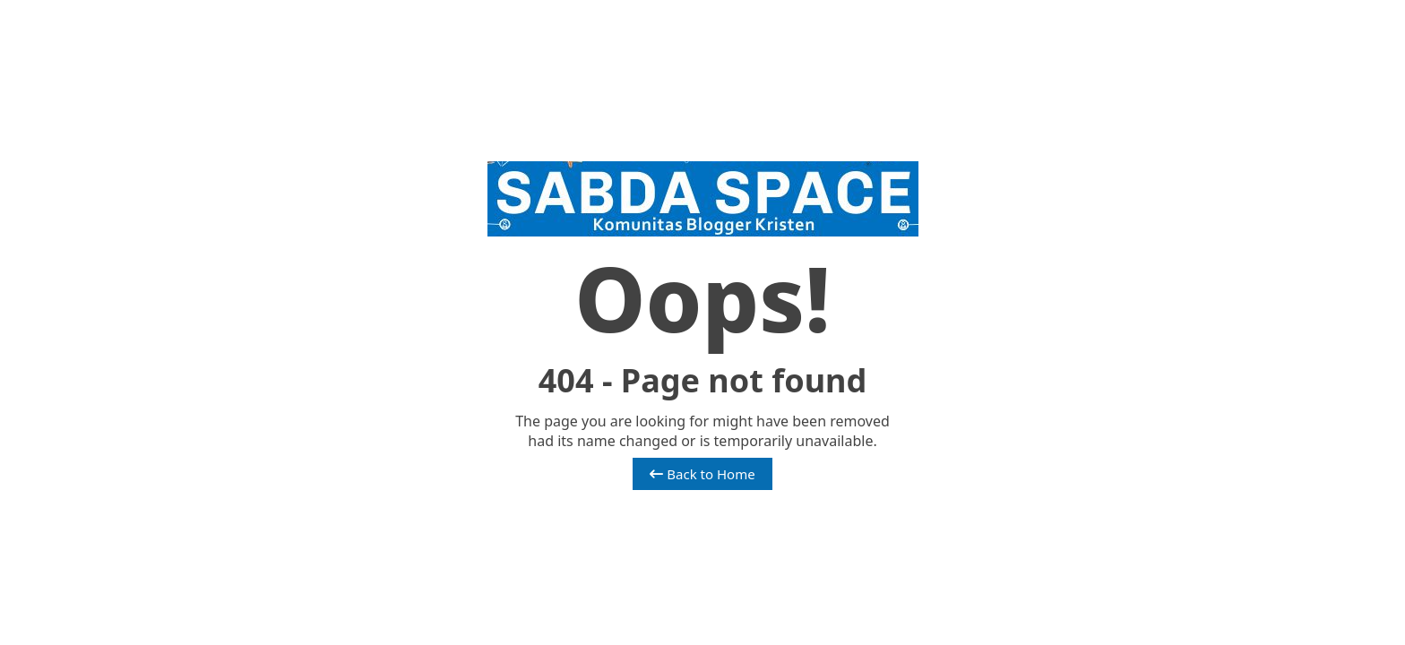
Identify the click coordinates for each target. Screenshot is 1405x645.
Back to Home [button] (702, 474)
